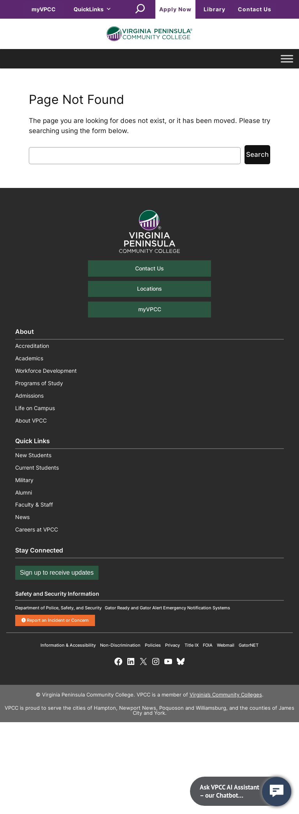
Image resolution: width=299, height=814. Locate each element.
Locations (149, 288)
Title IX (192, 645)
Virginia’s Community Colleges (226, 695)
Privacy (172, 645)
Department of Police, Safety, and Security (58, 607)
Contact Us (254, 9)
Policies (153, 645)
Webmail (225, 645)
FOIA (208, 645)
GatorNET (249, 645)
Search (257, 154)
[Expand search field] (140, 9)
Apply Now (175, 9)
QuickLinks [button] (92, 9)
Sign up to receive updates (56, 572)
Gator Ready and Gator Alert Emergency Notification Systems (167, 607)
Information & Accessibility (68, 645)
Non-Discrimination (120, 645)
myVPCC (44, 9)
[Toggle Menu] (287, 59)
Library (214, 9)
